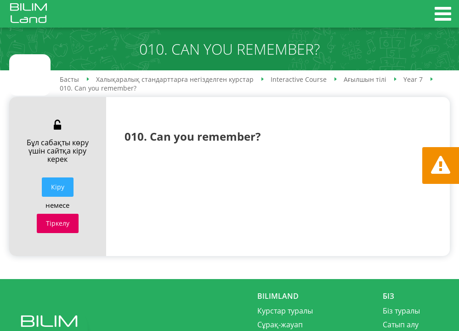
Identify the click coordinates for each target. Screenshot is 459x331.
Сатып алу (401, 325)
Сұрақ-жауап (280, 325)
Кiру (57, 187)
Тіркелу (57, 223)
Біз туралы (401, 311)
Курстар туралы (285, 311)
